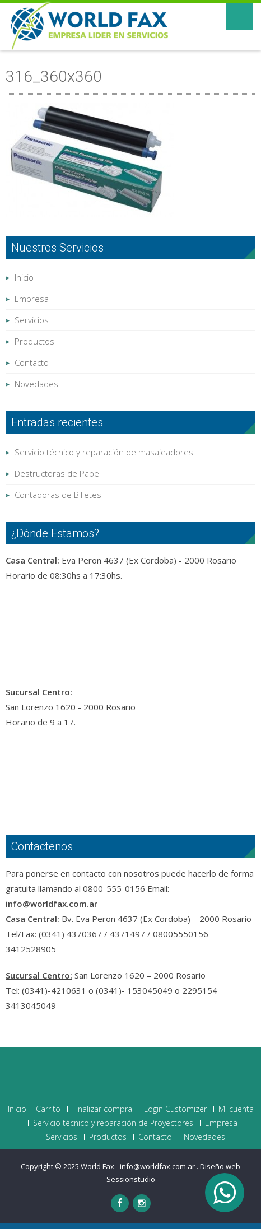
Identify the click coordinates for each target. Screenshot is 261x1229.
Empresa (32, 298)
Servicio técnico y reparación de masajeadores (104, 452)
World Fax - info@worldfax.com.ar (139, 1166)
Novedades (36, 383)
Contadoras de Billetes (58, 494)
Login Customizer (175, 1109)
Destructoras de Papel (58, 473)
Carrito (48, 1109)
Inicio (24, 277)
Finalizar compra (102, 1109)
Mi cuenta (236, 1109)
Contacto (32, 362)
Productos (34, 341)
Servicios (32, 319)
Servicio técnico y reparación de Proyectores (113, 1123)
